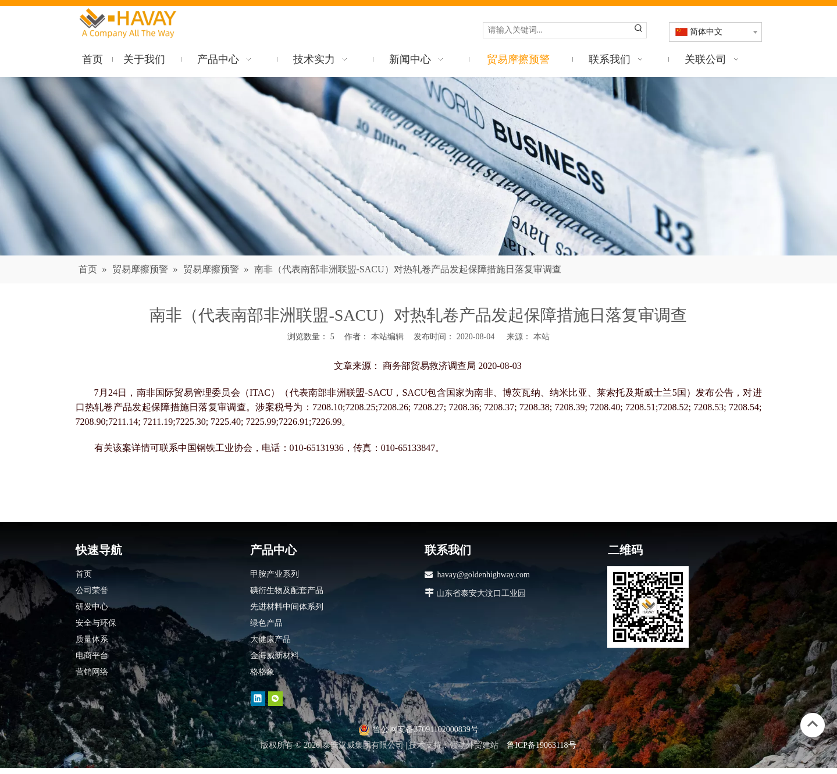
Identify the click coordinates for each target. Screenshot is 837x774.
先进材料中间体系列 (286, 606)
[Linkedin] (258, 698)
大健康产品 (270, 639)
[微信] (275, 698)
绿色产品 (266, 623)
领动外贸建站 (474, 745)
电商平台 (92, 655)
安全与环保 (96, 623)
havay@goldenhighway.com (483, 574)
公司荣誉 (92, 590)
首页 (84, 574)
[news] (418, 166)
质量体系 (92, 639)
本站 (541, 336)
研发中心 (92, 606)
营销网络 (92, 672)
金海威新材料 (274, 655)
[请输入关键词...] (557, 30)
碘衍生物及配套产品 (286, 590)
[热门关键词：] (638, 30)
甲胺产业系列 (274, 574)
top (812, 723)
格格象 (262, 672)
